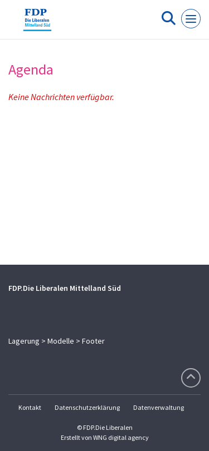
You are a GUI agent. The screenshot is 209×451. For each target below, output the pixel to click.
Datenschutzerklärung (87, 407)
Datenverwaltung (158, 407)
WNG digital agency (121, 437)
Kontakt (29, 407)
